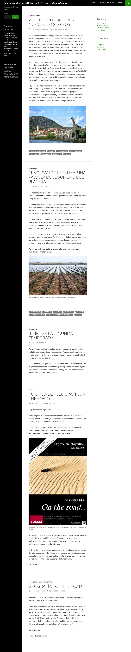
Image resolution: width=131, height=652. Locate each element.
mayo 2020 (101, 30)
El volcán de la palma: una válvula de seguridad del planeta (57, 177)
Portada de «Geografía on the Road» (57, 396)
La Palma (58, 312)
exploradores (75, 151)
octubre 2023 (102, 23)
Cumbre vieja (35, 312)
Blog (31, 390)
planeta (80, 312)
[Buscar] (15, 17)
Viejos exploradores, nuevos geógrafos (52, 22)
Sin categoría (34, 16)
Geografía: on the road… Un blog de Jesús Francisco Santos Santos (35, 3)
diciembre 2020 (103, 28)
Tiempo (67, 154)
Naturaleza (69, 312)
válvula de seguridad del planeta (60, 314)
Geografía (46, 154)
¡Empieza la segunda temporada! (51, 335)
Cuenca (51, 151)
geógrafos (57, 154)
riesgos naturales (37, 314)
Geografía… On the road (55, 586)
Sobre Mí (120, 3)
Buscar (6, 14)
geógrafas (35, 154)
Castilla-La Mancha (38, 151)
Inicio (93, 3)
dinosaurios (62, 151)
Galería (34, 403)
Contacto (110, 3)
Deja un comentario (59, 29)
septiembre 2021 (103, 25)
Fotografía (38, 582)
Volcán (78, 314)
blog (102, 3)
